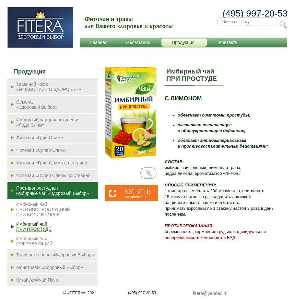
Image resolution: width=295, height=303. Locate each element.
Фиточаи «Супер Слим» (41, 150)
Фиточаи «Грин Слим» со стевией (51, 162)
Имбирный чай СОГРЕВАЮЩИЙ (34, 241)
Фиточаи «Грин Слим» (39, 137)
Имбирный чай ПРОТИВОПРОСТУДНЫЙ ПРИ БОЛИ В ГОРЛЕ (43, 209)
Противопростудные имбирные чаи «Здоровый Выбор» (52, 190)
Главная (98, 42)
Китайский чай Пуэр (37, 280)
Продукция (183, 42)
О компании (137, 42)
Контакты (228, 42)
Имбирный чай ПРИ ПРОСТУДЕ (34, 226)
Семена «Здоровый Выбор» (37, 104)
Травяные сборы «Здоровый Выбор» (55, 254)
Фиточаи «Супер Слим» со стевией (53, 175)
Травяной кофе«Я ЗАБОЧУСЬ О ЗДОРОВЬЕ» (48, 87)
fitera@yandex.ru (210, 293)
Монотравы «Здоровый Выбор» (49, 267)
